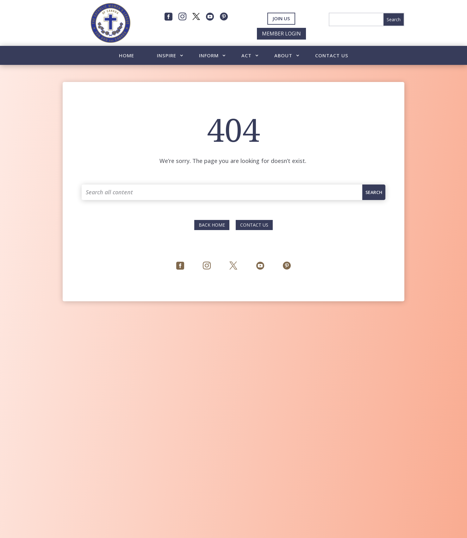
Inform (209, 56)
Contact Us (331, 56)
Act (246, 56)
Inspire (166, 56)
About (283, 56)
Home (126, 56)
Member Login (281, 33)
